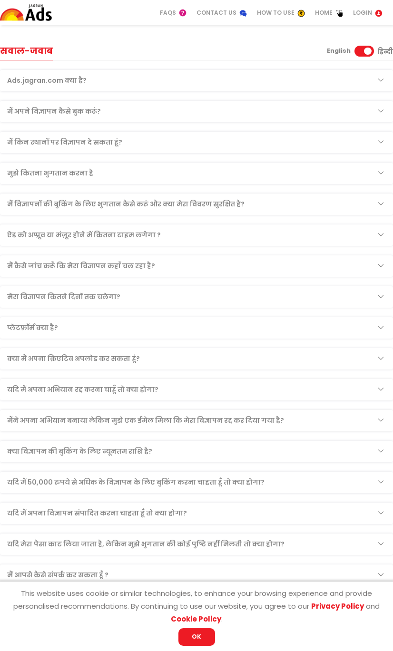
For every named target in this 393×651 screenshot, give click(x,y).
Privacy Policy (337, 606)
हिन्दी (385, 52)
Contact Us (221, 13)
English (339, 51)
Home (329, 13)
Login (368, 13)
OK (196, 636)
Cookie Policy (196, 619)
